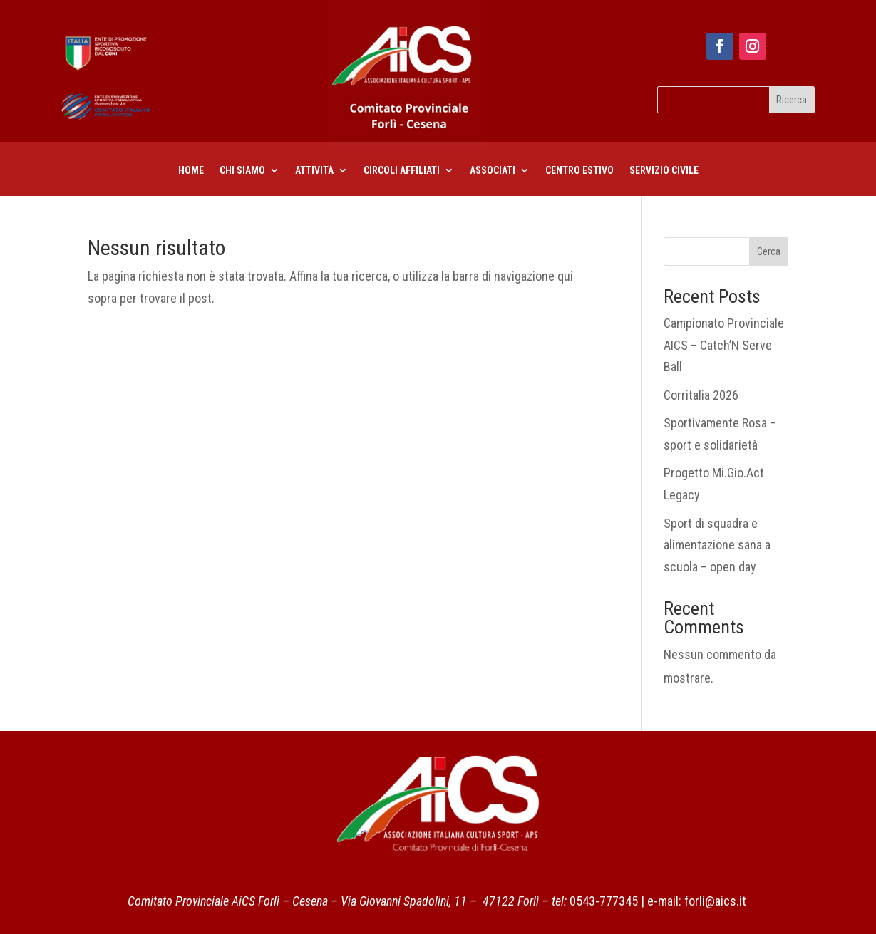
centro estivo (579, 170)
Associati (492, 170)
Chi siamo (242, 170)
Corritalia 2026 (701, 395)
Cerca (768, 251)
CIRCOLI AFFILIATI (402, 170)
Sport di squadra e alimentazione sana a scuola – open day (717, 545)
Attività (314, 170)
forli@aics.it (715, 900)
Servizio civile (664, 170)
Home (191, 170)
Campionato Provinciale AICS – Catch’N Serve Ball (724, 345)
